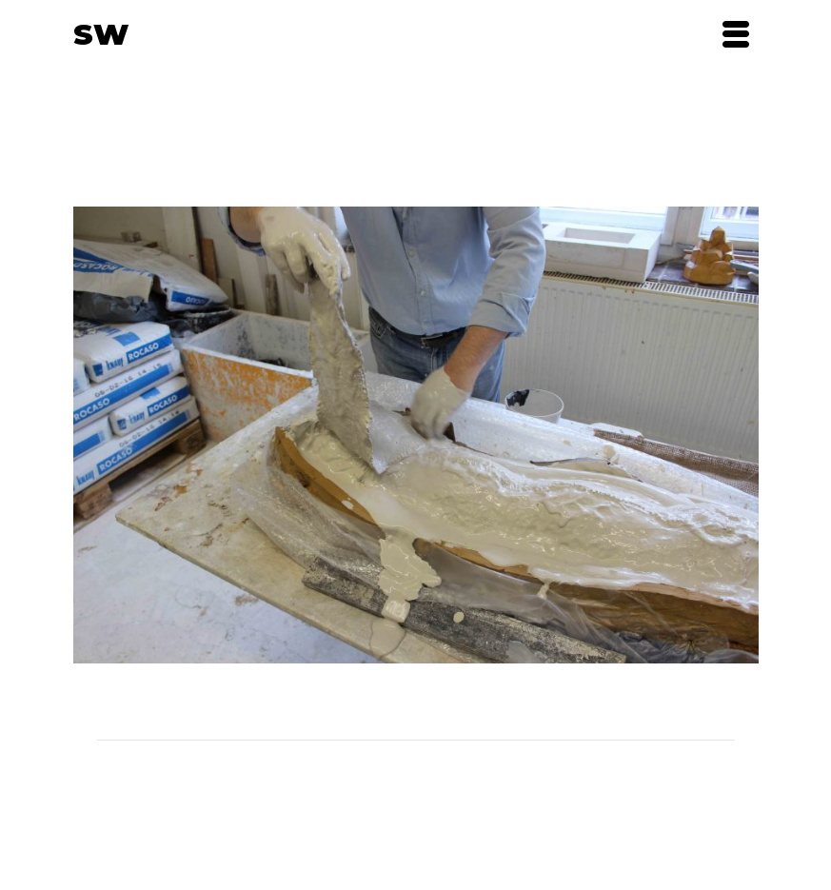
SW (101, 34)
